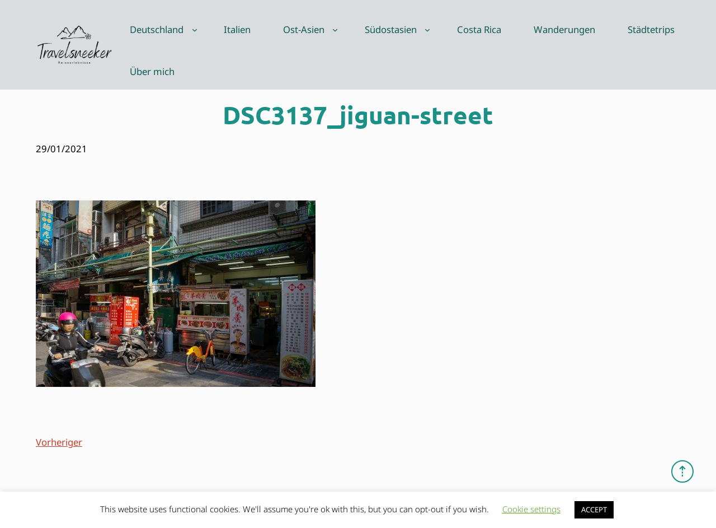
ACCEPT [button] (594, 509)
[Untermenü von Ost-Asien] (335, 29)
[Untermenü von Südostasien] (427, 29)
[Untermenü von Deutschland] (194, 29)
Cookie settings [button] (531, 509)
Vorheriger (59, 442)
